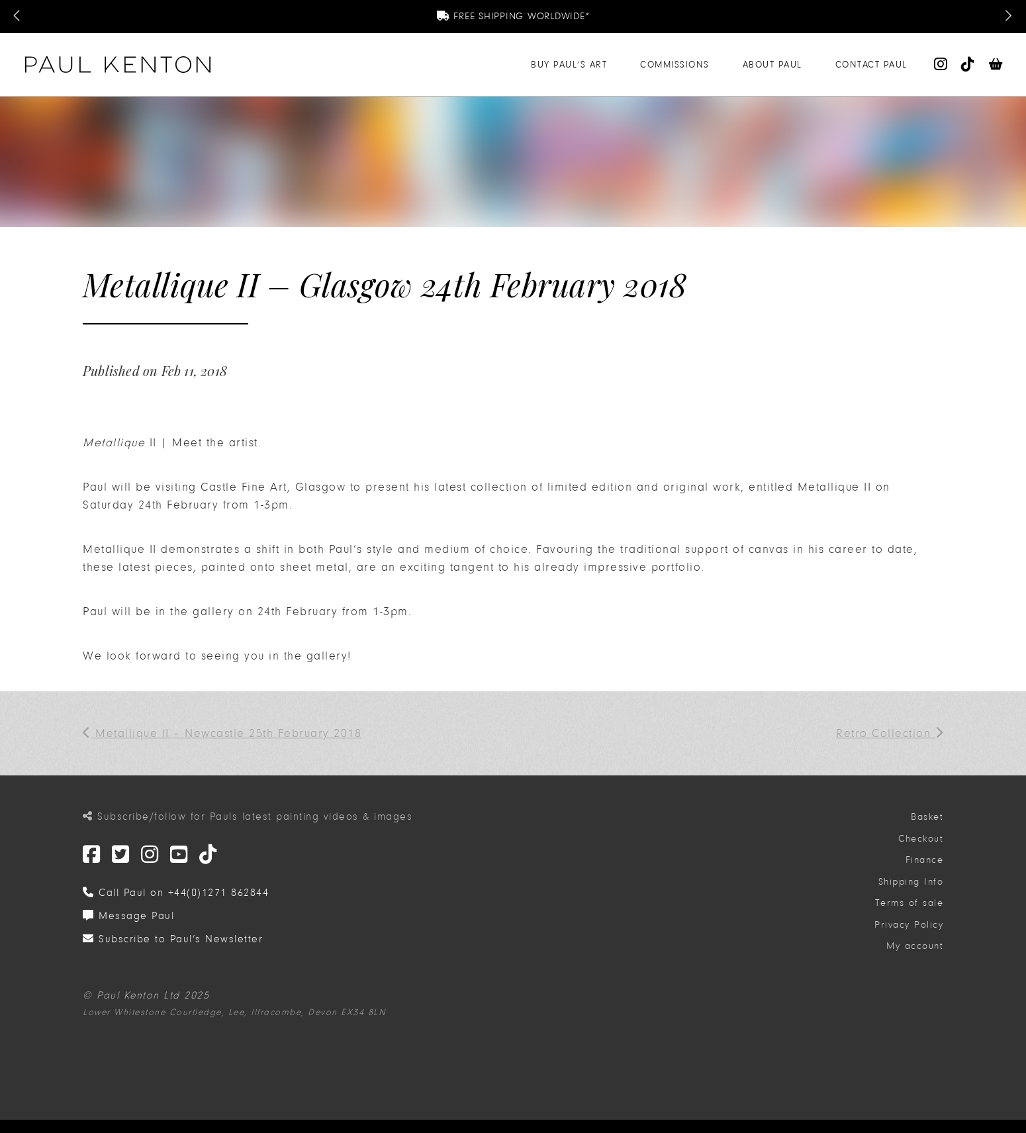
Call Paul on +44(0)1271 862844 (176, 893)
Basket (927, 816)
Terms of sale (909, 903)
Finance (925, 859)
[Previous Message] (18, 16)
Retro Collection (889, 733)
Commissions (675, 64)
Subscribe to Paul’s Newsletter (173, 939)
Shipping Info (911, 881)
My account (914, 946)
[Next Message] (1008, 16)
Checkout (920, 838)
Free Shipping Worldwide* (513, 16)
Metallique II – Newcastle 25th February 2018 (222, 733)
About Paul (772, 64)
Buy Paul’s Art (569, 64)
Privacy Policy (908, 924)
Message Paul (128, 916)
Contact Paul (871, 64)
